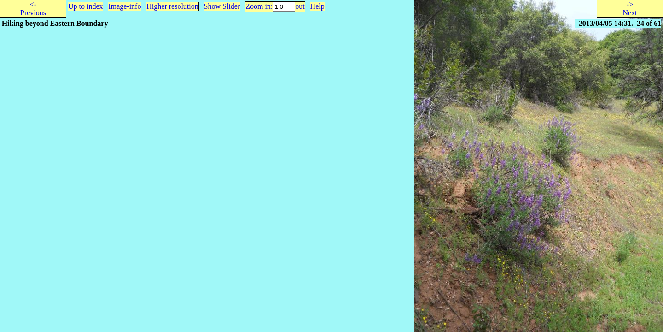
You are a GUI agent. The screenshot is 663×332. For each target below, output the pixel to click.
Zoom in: (259, 6)
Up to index (85, 6)
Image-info (124, 6)
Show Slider (222, 6)
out (299, 6)
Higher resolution (172, 6)
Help (317, 6)
